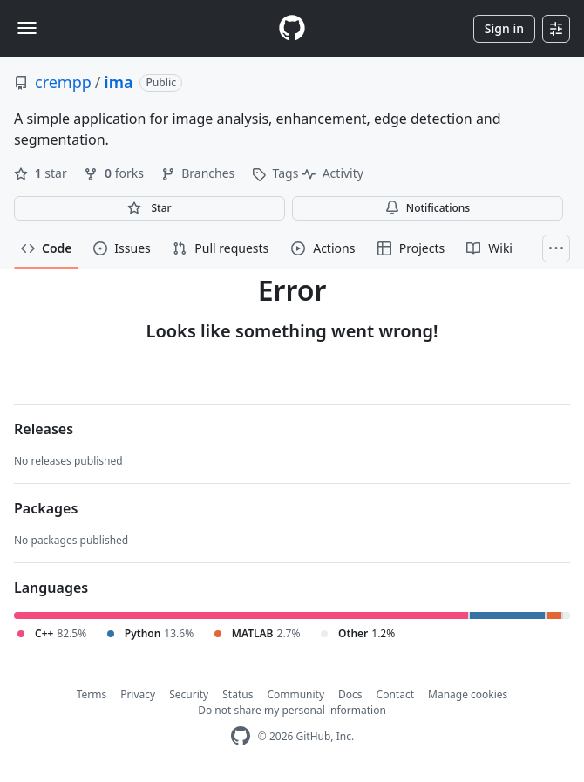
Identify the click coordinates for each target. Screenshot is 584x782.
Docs (350, 694)
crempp (63, 81)
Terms (92, 694)
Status (237, 694)
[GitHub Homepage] (240, 736)
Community (295, 694)
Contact (395, 694)
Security (188, 694)
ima (119, 81)
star (42, 173)
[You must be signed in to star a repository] (149, 208)
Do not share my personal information (292, 710)
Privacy (137, 694)
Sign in (504, 28)
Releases (43, 429)
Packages (46, 508)
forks (115, 173)
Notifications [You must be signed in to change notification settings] (427, 208)
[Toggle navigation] (27, 28)
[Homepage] (292, 28)
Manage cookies (467, 694)
